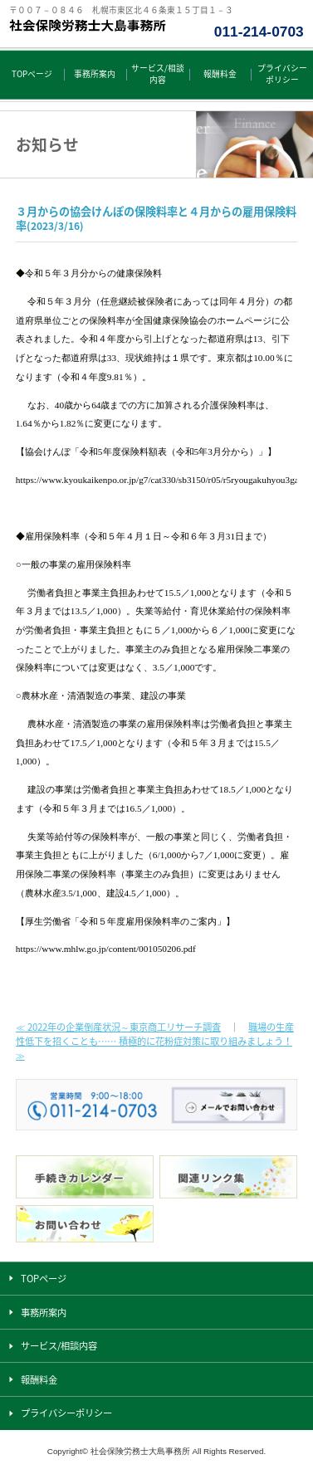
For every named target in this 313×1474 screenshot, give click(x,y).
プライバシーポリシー (282, 73)
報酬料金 (220, 74)
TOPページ (32, 74)
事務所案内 (94, 74)
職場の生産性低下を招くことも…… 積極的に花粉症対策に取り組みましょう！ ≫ (155, 1041)
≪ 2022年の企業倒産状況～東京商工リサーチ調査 (118, 1027)
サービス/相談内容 (157, 73)
